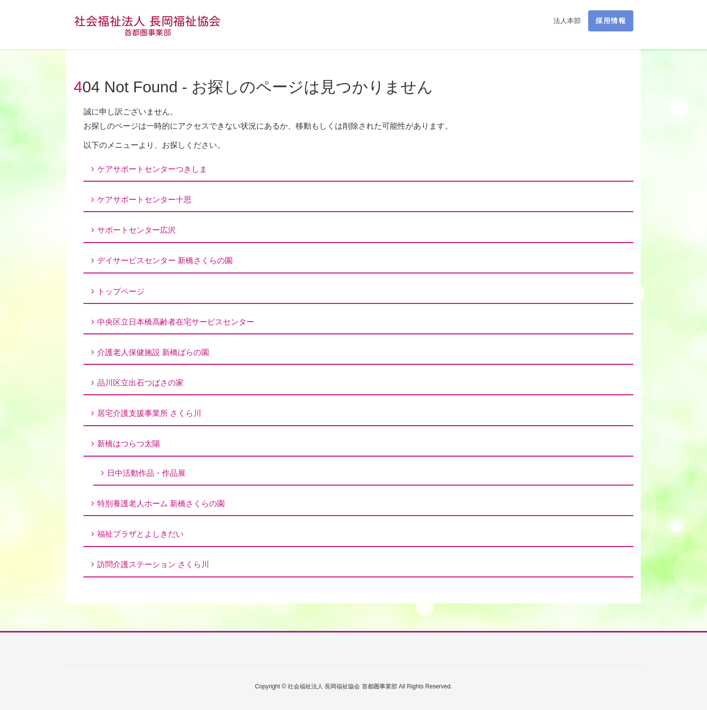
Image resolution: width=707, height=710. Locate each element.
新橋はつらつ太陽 (128, 443)
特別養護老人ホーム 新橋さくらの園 (161, 503)
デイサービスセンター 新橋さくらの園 (165, 260)
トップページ (120, 291)
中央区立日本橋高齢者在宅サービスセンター (175, 322)
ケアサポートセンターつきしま (152, 169)
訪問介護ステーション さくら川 (153, 564)
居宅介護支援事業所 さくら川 (149, 413)
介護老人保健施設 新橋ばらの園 (153, 352)
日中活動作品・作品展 (146, 473)
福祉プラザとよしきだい (140, 534)
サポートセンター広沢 (136, 230)
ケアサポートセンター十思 (144, 199)
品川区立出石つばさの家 (140, 383)
